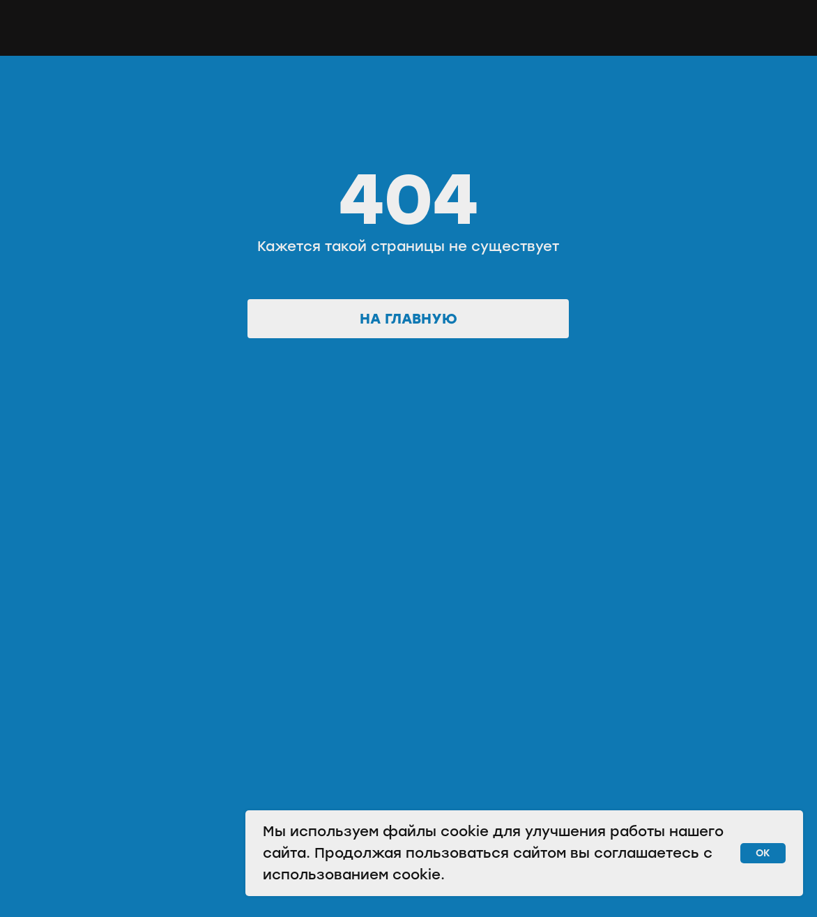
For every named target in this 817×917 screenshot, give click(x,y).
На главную (408, 318)
